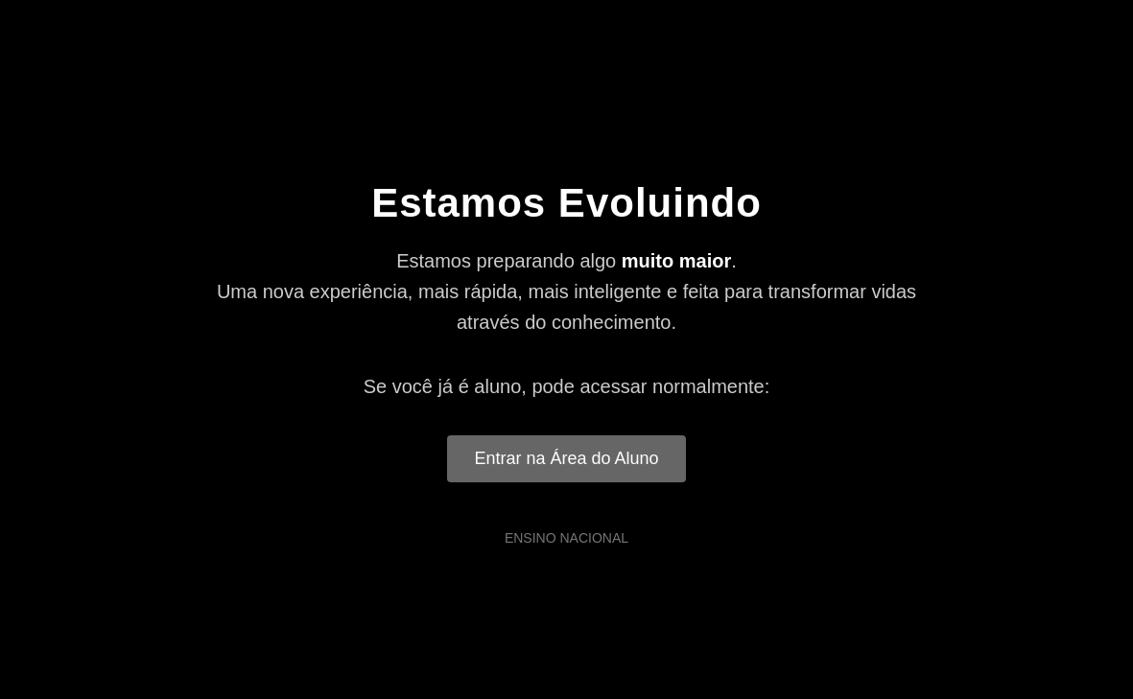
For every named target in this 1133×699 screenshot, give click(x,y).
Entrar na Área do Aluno (566, 458)
